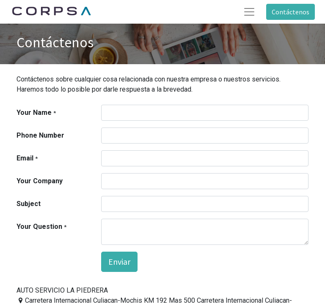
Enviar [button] (119, 261)
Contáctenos (290, 12)
